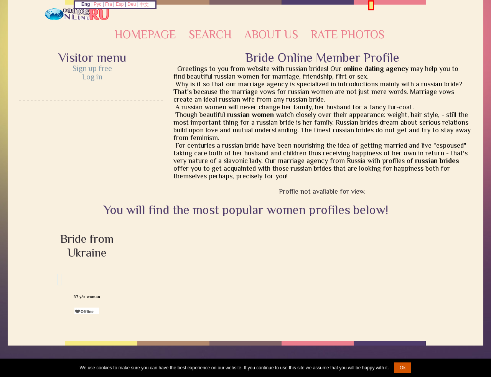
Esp (120, 4)
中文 (144, 4)
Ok (402, 367)
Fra (108, 4)
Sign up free (92, 68)
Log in (92, 76)
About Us (271, 34)
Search (210, 34)
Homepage (145, 34)
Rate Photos (347, 34)
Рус (97, 4)
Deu (131, 4)
